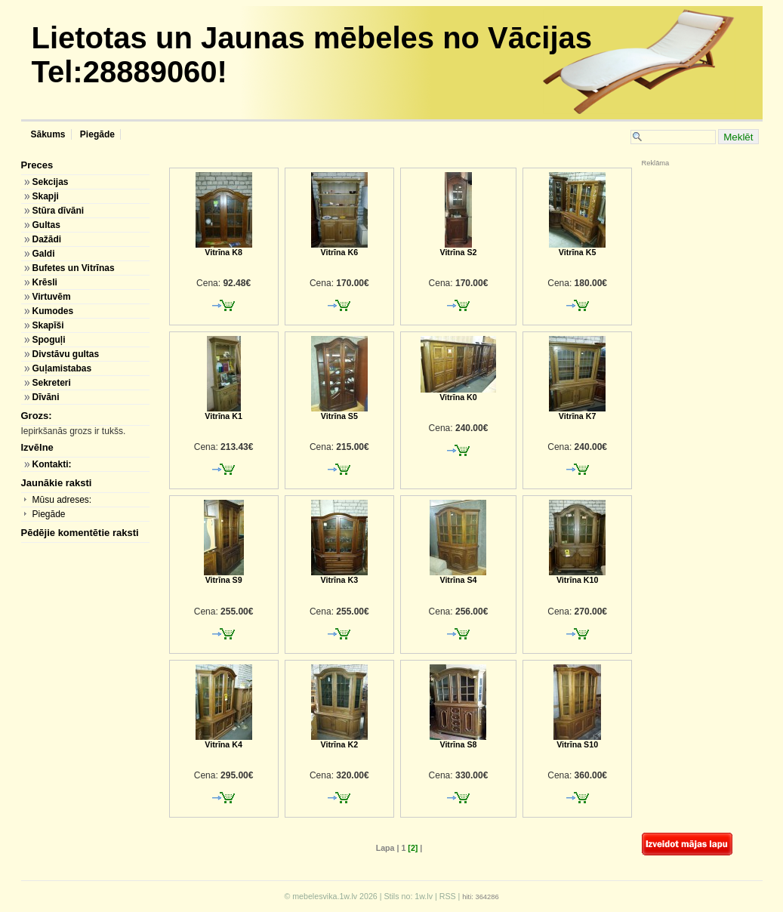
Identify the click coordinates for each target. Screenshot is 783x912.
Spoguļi (48, 339)
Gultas (46, 225)
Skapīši (47, 325)
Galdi (43, 253)
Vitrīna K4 (224, 740)
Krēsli (44, 282)
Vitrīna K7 (577, 412)
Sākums (48, 134)
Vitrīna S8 (458, 740)
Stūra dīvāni (58, 210)
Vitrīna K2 (339, 740)
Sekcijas (50, 182)
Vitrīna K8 (224, 248)
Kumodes (52, 311)
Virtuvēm (51, 296)
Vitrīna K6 (339, 248)
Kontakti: (51, 464)
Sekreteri (51, 382)
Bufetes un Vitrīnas (73, 268)
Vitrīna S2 (457, 248)
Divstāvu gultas (65, 354)
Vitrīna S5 (339, 412)
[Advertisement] (687, 268)
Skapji (45, 196)
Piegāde (96, 134)
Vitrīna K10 (577, 576)
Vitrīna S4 (458, 576)
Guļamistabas (61, 368)
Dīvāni (45, 397)
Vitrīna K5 (577, 248)
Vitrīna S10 (577, 740)
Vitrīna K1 (223, 412)
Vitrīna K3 (339, 576)
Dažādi (46, 239)
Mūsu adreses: (61, 500)
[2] (413, 847)
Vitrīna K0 (458, 393)
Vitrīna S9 (224, 576)
